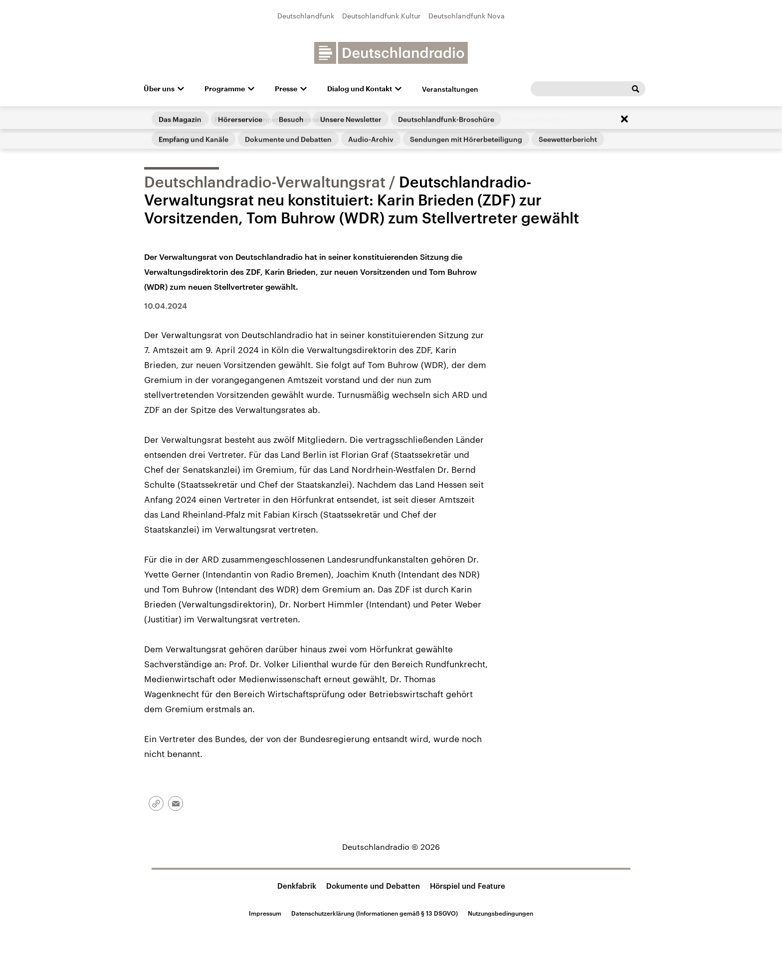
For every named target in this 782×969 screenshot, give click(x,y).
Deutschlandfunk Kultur (381, 15)
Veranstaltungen (450, 89)
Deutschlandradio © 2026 (391, 846)
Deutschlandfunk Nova (466, 15)
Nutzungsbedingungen (500, 913)
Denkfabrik (296, 885)
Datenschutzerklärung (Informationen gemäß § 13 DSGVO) (374, 913)
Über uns (159, 88)
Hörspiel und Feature (467, 885)
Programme (224, 88)
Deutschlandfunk (305, 15)
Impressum (265, 913)
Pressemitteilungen (217, 132)
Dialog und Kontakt (359, 88)
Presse (286, 88)
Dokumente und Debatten (373, 885)
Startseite (160, 132)
